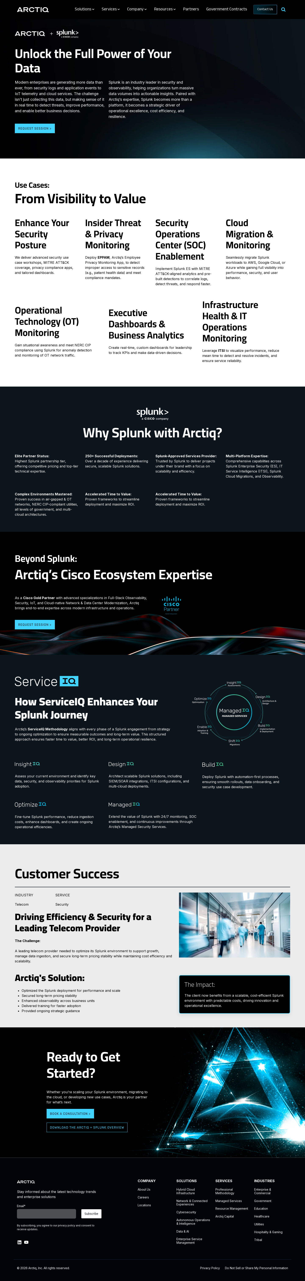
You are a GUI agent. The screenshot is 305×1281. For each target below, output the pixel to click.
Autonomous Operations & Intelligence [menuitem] (193, 1221)
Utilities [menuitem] (259, 1224)
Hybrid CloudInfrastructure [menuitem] (185, 1191)
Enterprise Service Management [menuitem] (189, 1240)
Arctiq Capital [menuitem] (224, 1216)
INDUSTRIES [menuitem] (264, 1181)
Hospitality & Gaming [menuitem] (268, 1232)
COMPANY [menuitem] (147, 1181)
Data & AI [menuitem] (182, 1231)
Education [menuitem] (261, 1208)
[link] (33, 9)
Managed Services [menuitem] (228, 1201)
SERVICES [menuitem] (223, 1181)
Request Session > (34, 128)
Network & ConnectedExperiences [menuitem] (192, 1202)
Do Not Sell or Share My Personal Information (256, 1268)
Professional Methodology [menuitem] (224, 1191)
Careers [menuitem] (143, 1197)
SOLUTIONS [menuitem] (186, 1181)
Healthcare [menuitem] (261, 1216)
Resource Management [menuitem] (231, 1208)
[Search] (283, 9)
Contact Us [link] (265, 9)
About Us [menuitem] (144, 1189)
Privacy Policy (210, 1268)
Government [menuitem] (262, 1201)
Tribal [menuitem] (258, 1240)
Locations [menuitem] (144, 1205)
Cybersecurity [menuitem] (186, 1212)
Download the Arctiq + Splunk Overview (87, 1127)
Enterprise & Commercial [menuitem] (262, 1191)
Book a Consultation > (70, 1114)
